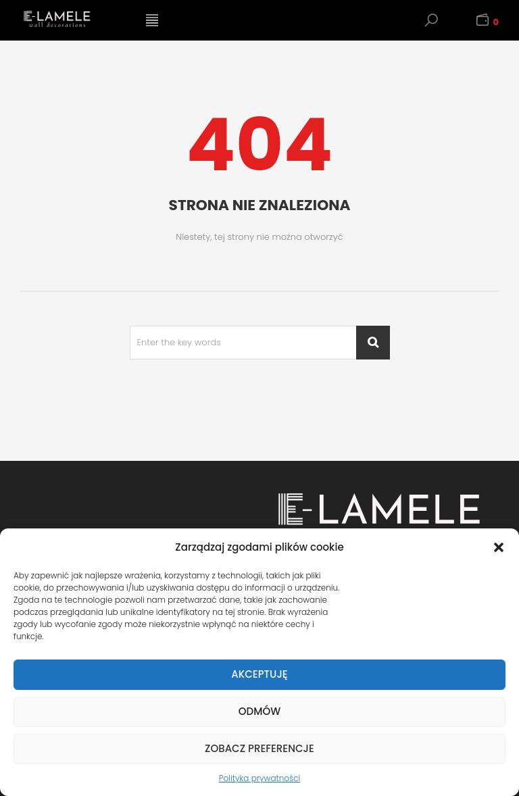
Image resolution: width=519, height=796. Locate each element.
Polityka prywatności (260, 778)
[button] (498, 547)
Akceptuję (259, 674)
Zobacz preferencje (259, 748)
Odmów (259, 711)
